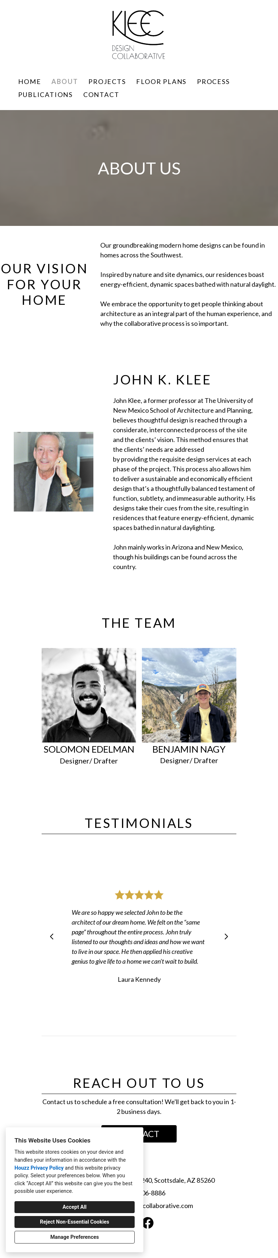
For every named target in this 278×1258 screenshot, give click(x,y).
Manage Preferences (74, 1237)
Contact (101, 94)
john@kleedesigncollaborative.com (143, 1205)
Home (29, 81)
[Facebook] (147, 1222)
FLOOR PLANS (161, 81)
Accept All (75, 1207)
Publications (45, 94)
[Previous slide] (52, 936)
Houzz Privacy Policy (39, 1168)
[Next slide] (226, 936)
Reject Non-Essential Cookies (74, 1222)
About (64, 81)
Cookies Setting (155, 1246)
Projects (107, 81)
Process (213, 81)
